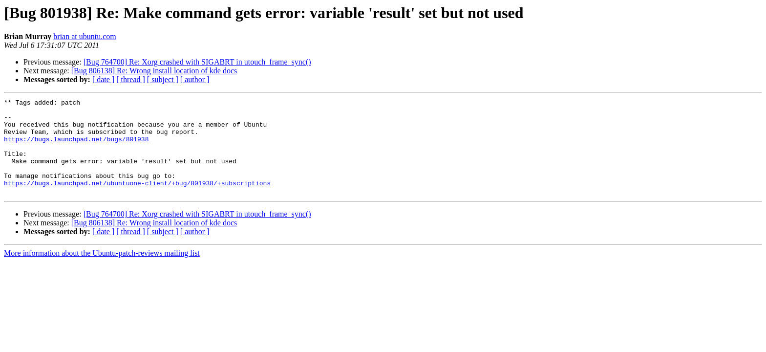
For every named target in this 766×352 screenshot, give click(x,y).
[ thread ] (130, 79)
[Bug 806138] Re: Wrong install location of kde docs (154, 70)
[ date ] (103, 79)
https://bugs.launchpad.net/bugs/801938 (76, 147)
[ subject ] (162, 79)
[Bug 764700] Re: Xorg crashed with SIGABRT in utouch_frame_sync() (197, 62)
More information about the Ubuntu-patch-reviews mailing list (102, 272)
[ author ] (195, 79)
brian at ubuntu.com (84, 36)
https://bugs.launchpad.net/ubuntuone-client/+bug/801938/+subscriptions (137, 200)
